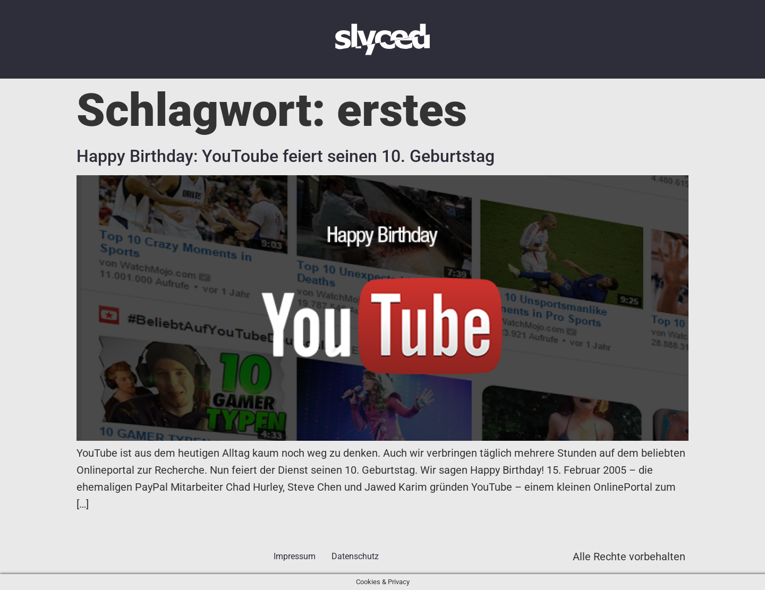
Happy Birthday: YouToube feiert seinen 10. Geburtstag (285, 156)
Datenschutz (355, 556)
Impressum (295, 556)
